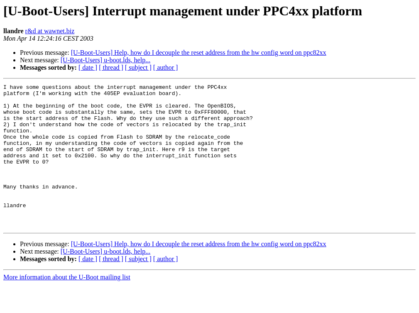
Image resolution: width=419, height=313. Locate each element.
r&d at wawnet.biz (50, 30)
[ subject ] (138, 67)
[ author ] (165, 67)
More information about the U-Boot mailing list (66, 305)
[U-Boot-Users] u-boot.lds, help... (105, 60)
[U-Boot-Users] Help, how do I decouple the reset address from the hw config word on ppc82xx (198, 52)
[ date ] (87, 67)
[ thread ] (111, 67)
